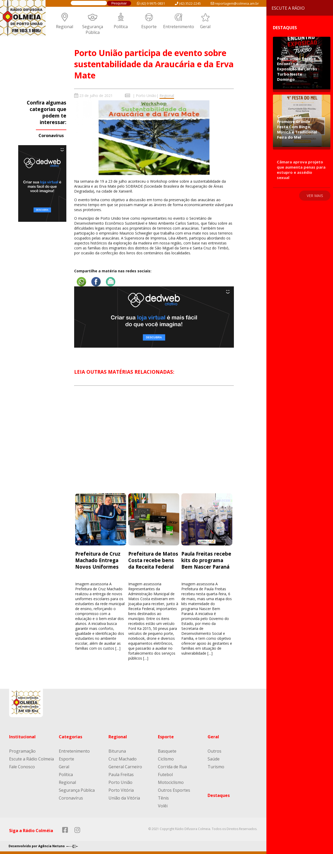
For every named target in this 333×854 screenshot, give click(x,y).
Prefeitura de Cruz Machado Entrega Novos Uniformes (97, 560)
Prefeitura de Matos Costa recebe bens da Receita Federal (153, 560)
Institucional (22, 737)
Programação (22, 751)
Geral (205, 26)
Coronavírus (51, 135)
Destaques (219, 795)
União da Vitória (124, 798)
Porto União (146, 95)
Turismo (216, 767)
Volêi (163, 806)
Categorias (70, 737)
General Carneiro (125, 767)
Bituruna (117, 751)
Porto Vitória (121, 790)
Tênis (163, 798)
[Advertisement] (154, 444)
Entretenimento (178, 26)
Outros (214, 751)
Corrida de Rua (172, 767)
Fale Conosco (22, 767)
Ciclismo (166, 759)
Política (121, 26)
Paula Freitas (121, 774)
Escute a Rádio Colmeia (31, 759)
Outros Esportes (174, 790)
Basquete (167, 751)
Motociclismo (171, 782)
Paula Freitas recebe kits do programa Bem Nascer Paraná (206, 560)
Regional (64, 26)
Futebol (165, 774)
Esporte (149, 26)
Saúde (214, 759)
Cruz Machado (122, 759)
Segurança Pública (92, 29)
